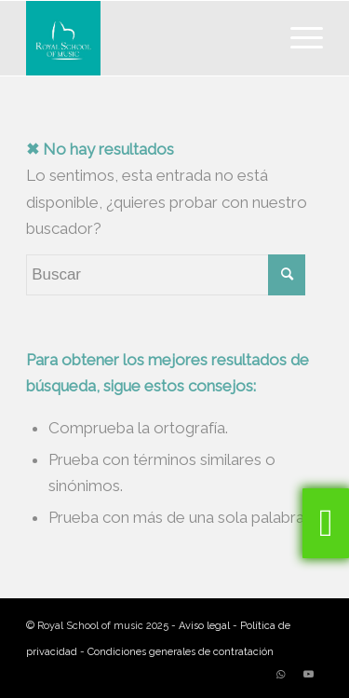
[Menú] (297, 38)
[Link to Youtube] (309, 675)
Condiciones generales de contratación (180, 652)
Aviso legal (204, 626)
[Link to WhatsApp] (281, 675)
